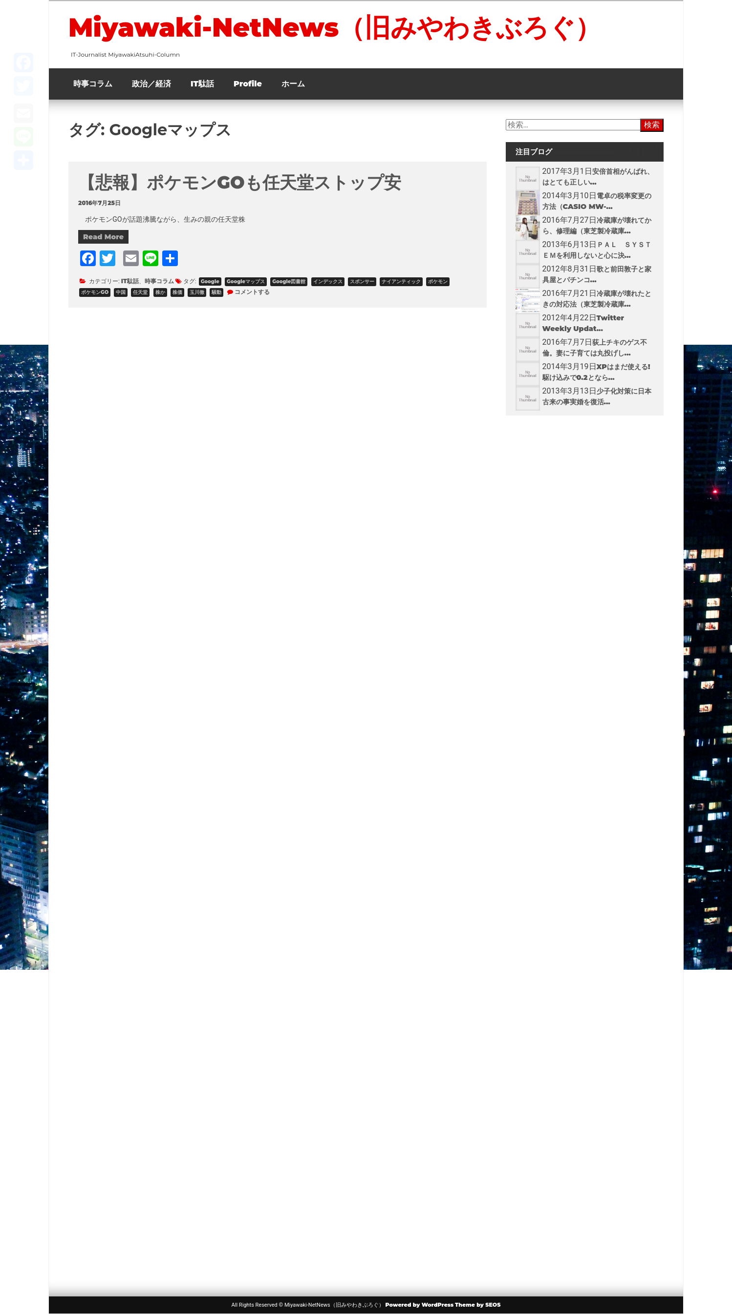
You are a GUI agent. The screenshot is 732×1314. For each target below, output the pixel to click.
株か (160, 292)
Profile (248, 83)
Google (210, 281)
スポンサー (362, 281)
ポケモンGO (94, 292)
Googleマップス (246, 281)
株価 (177, 292)
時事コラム (92, 83)
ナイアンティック (401, 281)
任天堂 (140, 292)
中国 (121, 292)
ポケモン (438, 281)
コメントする (252, 291)
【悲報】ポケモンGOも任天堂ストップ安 (239, 182)
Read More (103, 236)
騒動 (216, 292)
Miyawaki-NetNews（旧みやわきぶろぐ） (334, 27)
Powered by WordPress (419, 1304)
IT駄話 (202, 83)
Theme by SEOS (477, 1304)
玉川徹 (197, 292)
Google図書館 (288, 281)
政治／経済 (151, 83)
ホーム (293, 83)
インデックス (328, 281)
